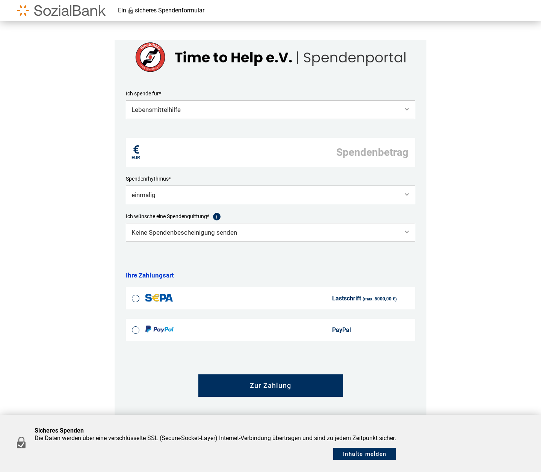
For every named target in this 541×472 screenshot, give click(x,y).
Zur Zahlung (270, 385)
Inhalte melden (364, 454)
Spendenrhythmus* (148, 178)
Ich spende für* (143, 93)
